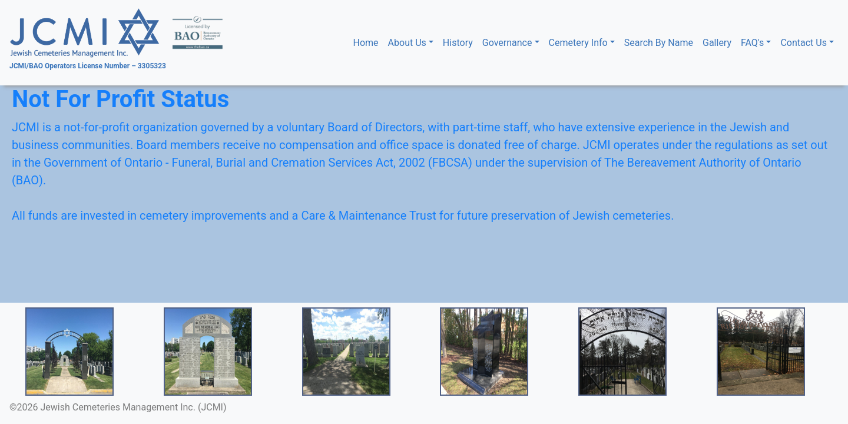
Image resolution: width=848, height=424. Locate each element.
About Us (407, 42)
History (458, 42)
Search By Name (658, 42)
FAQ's (752, 42)
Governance (507, 42)
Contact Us (803, 42)
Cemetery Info (578, 42)
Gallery (717, 42)
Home (368, 42)
